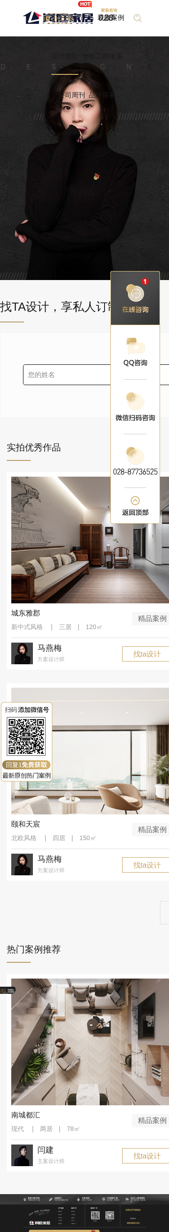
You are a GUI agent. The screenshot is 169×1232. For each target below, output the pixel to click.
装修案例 (110, 17)
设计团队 (64, 56)
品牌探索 (102, 95)
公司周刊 (71, 95)
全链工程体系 (102, 56)
